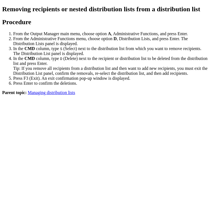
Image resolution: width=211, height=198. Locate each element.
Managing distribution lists (51, 92)
